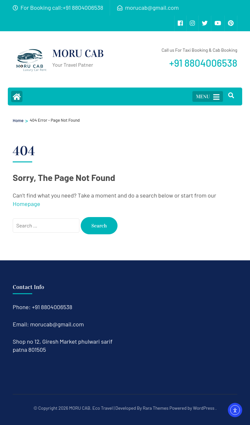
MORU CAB (78, 53)
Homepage (26, 203)
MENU (207, 97)
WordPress (204, 408)
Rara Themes (155, 408)
